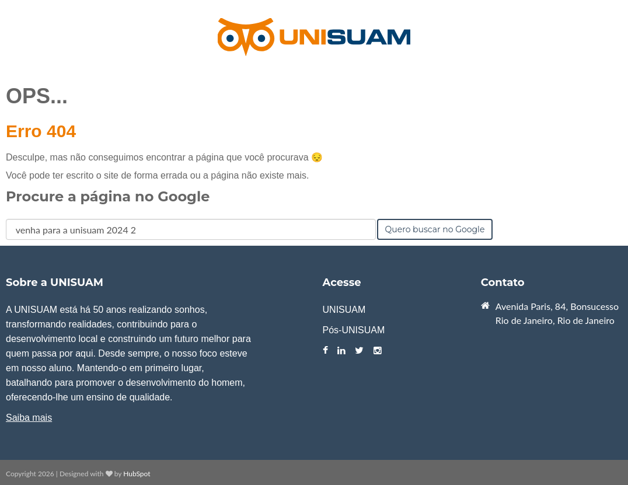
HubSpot (136, 473)
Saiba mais (29, 418)
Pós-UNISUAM (354, 330)
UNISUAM (344, 310)
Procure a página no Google (108, 196)
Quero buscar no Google (435, 229)
